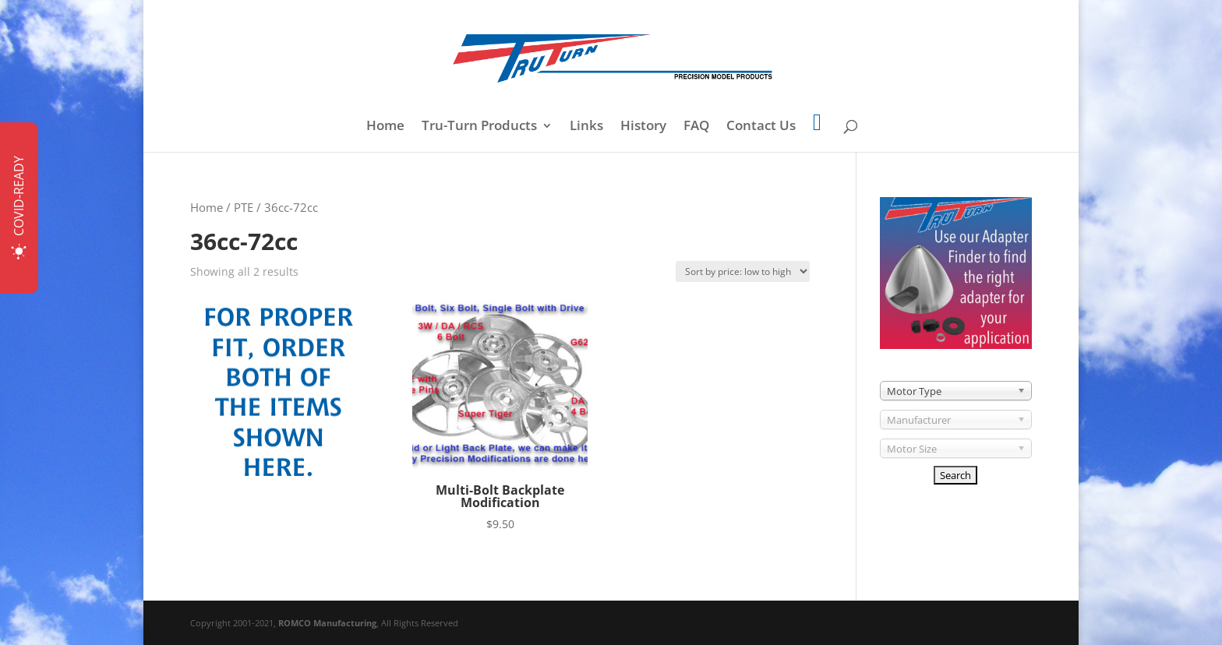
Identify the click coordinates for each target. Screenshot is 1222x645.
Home (385, 127)
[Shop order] (743, 271)
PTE (243, 207)
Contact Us (761, 127)
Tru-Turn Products (479, 127)
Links (586, 127)
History (643, 127)
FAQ (696, 127)
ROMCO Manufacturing (327, 623)
